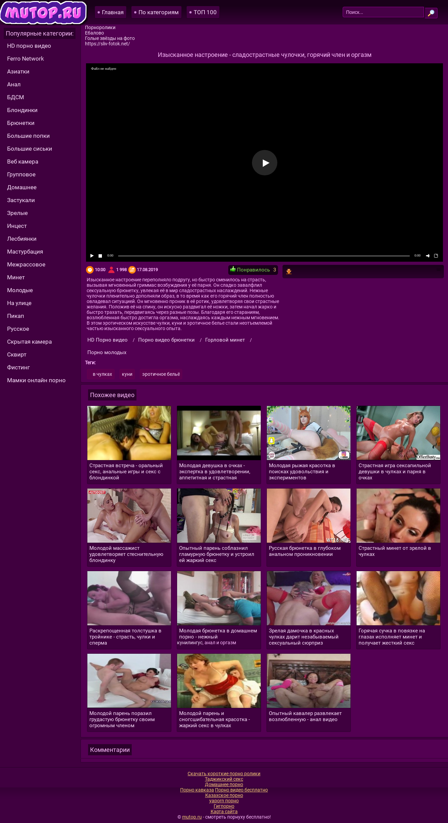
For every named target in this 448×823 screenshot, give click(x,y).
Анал (14, 84)
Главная (113, 12)
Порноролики (100, 27)
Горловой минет (225, 340)
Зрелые (17, 213)
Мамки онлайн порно (36, 380)
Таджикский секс (224, 779)
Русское (18, 328)
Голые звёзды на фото (110, 38)
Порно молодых (106, 352)
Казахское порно (224, 795)
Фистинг (18, 367)
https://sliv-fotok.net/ (107, 43)
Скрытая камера (29, 341)
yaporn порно (224, 800)
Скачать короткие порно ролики (224, 773)
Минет (16, 277)
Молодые (20, 290)
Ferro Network (25, 58)
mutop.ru (192, 817)
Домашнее (22, 187)
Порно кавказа (197, 790)
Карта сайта (224, 811)
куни (127, 374)
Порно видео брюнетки (166, 340)
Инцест (17, 225)
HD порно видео (29, 45)
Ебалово (94, 33)
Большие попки (28, 135)
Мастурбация (25, 251)
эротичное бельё (161, 374)
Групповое (21, 174)
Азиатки (18, 71)
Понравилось (250, 269)
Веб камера (22, 161)
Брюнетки (21, 123)
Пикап (15, 315)
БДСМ (15, 97)
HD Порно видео (107, 340)
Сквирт (16, 354)
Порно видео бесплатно (241, 790)
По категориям (158, 12)
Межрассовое (26, 264)
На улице (19, 303)
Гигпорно (224, 806)
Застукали (21, 200)
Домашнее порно (224, 784)
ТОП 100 (205, 12)
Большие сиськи (29, 148)
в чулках (102, 374)
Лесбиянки (22, 238)
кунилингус (189, 642)
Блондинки (22, 110)
